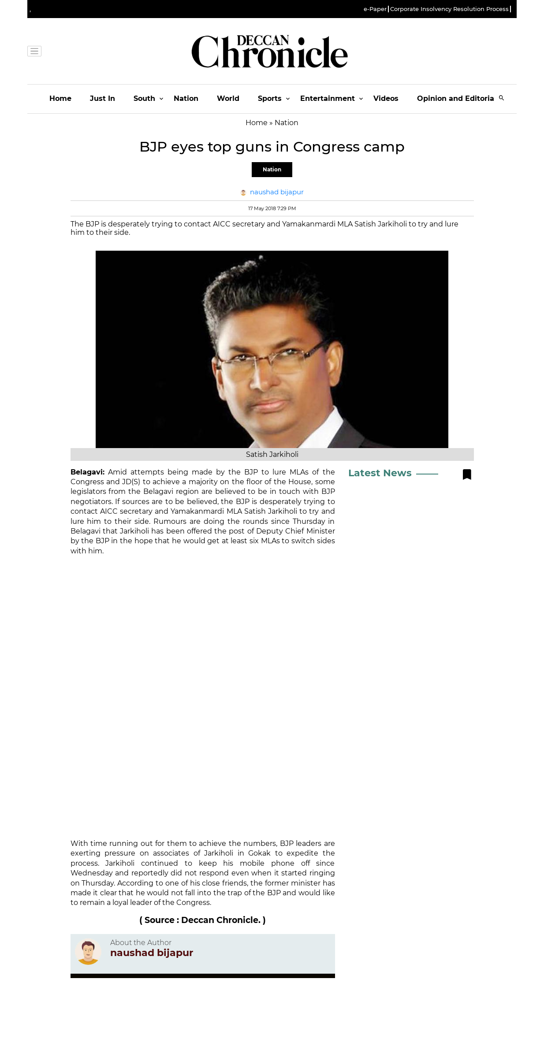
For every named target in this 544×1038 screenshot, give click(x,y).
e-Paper (375, 9)
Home (60, 98)
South (144, 98)
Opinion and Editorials (458, 98)
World (228, 98)
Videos (386, 98)
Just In (102, 98)
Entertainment (327, 98)
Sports (270, 98)
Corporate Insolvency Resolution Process (449, 9)
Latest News (380, 473)
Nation (186, 98)
